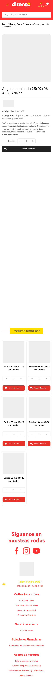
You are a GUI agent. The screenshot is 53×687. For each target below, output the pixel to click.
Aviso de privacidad (26, 610)
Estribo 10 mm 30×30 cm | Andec (39, 424)
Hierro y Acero (15, 24)
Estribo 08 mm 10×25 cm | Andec (14, 479)
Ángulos (7, 26)
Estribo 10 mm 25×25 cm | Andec (14, 368)
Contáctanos (26, 630)
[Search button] (6, 14)
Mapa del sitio (26, 675)
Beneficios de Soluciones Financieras (26, 646)
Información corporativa (26, 661)
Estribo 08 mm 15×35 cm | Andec (39, 368)
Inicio (4, 24)
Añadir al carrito (28, 149)
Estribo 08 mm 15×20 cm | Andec (14, 424)
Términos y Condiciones (26, 605)
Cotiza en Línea (26, 600)
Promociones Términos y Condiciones (27, 671)
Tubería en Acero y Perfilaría (37, 24)
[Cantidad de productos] (26, 141)
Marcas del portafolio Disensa (26, 666)
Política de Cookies (27, 615)
